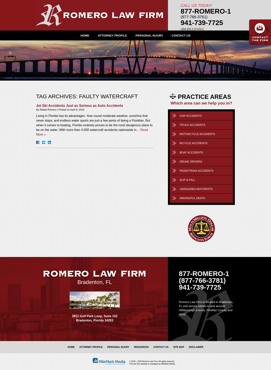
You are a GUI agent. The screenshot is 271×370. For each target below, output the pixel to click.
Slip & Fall (187, 179)
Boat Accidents (191, 152)
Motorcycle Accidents (197, 134)
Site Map (178, 347)
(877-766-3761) (194, 17)
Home (84, 35)
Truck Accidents (192, 124)
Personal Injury (149, 35)
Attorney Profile (112, 35)
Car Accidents (191, 115)
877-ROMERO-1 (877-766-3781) (204, 277)
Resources (141, 347)
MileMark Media (168, 364)
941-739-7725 (202, 22)
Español (197, 29)
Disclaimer (196, 347)
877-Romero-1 (206, 11)
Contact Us (181, 35)
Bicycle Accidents (194, 143)
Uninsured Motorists (196, 189)
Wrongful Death (192, 198)
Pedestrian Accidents (196, 170)
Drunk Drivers (191, 161)
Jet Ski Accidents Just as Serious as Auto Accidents (79, 106)
